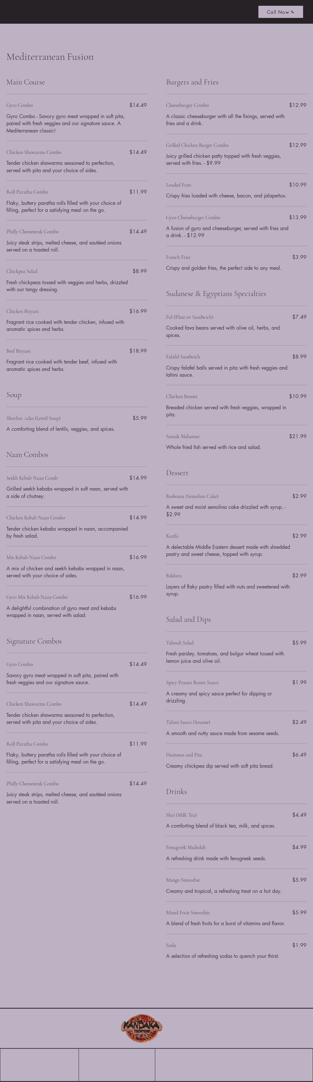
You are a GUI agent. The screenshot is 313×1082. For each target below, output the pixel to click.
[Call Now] (280, 11)
